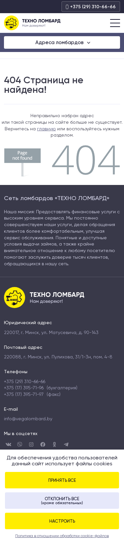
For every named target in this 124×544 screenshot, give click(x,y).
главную (46, 128)
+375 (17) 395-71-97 (24, 394)
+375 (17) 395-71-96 (24, 387)
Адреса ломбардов (60, 42)
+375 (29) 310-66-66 (91, 7)
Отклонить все (62, 500)
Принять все (62, 480)
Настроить (62, 521)
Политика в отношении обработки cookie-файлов (62, 535)
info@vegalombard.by (28, 418)
